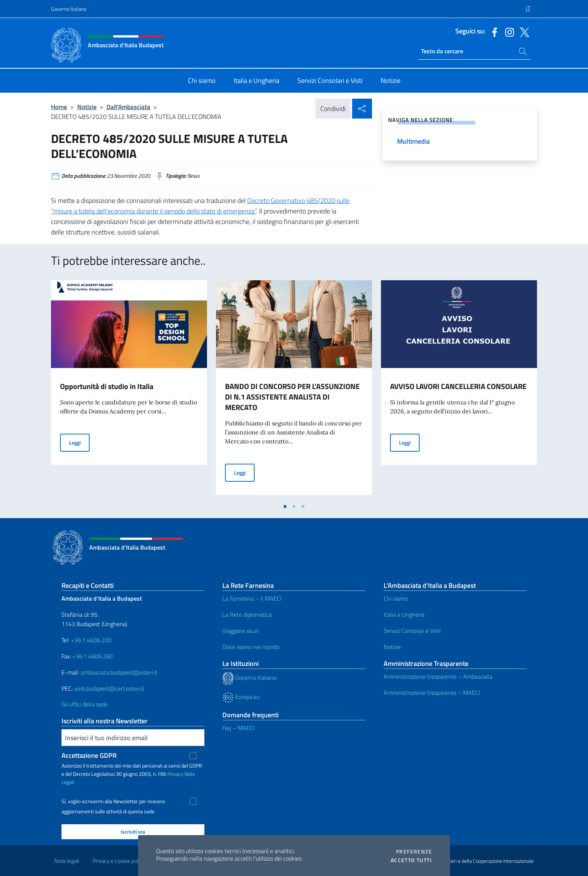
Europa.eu (241, 696)
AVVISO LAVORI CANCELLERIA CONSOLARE (458, 386)
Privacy (175, 774)
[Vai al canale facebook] (492, 31)
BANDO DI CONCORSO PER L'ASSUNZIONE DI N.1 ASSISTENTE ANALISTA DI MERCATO (292, 396)
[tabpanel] (129, 389)
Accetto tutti (411, 860)
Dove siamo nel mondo (250, 646)
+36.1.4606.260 (92, 656)
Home (59, 106)
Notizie (87, 106)
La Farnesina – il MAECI (252, 598)
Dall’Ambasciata (128, 106)
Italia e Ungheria (404, 614)
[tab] (285, 506)
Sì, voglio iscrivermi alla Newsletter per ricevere (113, 801)
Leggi (79, 442)
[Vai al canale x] (522, 31)
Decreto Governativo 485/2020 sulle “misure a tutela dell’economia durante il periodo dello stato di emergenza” (200, 205)
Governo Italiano (68, 9)
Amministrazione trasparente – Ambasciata (438, 676)
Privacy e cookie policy (119, 860)
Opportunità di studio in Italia (106, 386)
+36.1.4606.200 (91, 640)
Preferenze (414, 851)
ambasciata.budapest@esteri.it (119, 672)
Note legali (66, 860)
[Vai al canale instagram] (507, 31)
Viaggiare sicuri (240, 630)
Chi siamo (396, 598)
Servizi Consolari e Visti (412, 630)
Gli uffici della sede (85, 704)
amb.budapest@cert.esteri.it (109, 688)
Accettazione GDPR (89, 755)
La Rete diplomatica (247, 614)
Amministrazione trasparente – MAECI (432, 692)
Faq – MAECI (238, 727)
